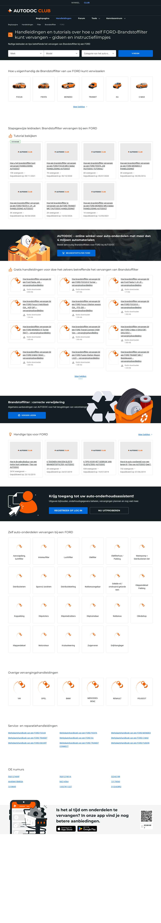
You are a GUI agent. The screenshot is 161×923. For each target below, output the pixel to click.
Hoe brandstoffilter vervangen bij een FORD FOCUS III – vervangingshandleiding (135, 304)
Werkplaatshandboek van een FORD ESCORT (27, 743)
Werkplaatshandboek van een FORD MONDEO (131, 732)
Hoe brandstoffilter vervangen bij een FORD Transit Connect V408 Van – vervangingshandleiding (86, 329)
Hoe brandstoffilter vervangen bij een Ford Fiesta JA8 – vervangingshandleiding (37, 282)
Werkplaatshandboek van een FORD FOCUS (27, 732)
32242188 (115, 776)
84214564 (64, 781)
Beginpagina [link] (13, 25)
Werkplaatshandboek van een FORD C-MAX (130, 738)
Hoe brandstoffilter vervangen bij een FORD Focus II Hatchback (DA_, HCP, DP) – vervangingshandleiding (37, 306)
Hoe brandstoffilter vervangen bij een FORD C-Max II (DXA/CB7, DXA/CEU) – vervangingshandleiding (135, 331)
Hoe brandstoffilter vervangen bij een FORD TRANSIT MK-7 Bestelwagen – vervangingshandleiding (135, 356)
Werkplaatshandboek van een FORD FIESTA (78, 732)
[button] (95, 18)
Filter (39, 25)
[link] (43, 18)
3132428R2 (116, 786)
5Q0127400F (14, 776)
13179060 (115, 781)
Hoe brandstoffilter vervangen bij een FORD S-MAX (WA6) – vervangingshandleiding (37, 355)
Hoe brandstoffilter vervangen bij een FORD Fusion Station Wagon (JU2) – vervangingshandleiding (86, 355)
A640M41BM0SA (15, 781)
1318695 (12, 786)
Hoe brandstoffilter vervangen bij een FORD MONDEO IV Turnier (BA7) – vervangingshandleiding (37, 329)
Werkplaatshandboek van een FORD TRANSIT (27, 738)
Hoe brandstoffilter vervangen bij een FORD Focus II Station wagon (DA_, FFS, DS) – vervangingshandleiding (86, 306)
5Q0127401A (65, 776)
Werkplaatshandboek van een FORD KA (76, 738)
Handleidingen (27, 25)
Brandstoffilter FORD (77, 253)
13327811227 (66, 786)
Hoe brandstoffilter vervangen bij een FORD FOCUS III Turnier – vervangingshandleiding (86, 282)
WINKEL (75, 2)
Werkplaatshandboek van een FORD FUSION (130, 743)
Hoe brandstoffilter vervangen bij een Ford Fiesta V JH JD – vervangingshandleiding (135, 282)
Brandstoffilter (50, 25)
